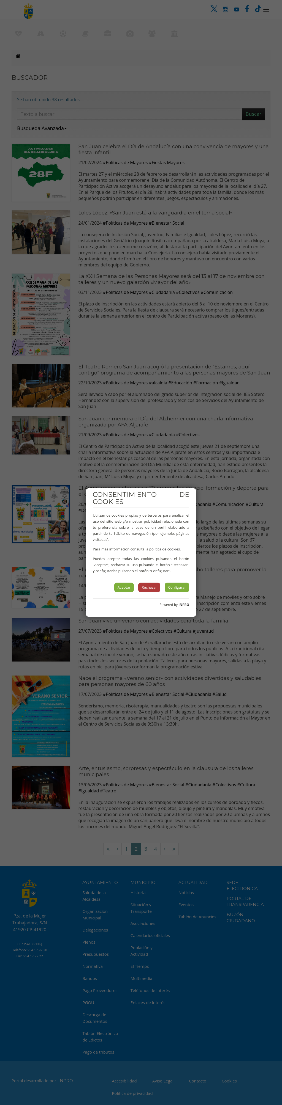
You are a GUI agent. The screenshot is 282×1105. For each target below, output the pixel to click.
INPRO (183, 604)
